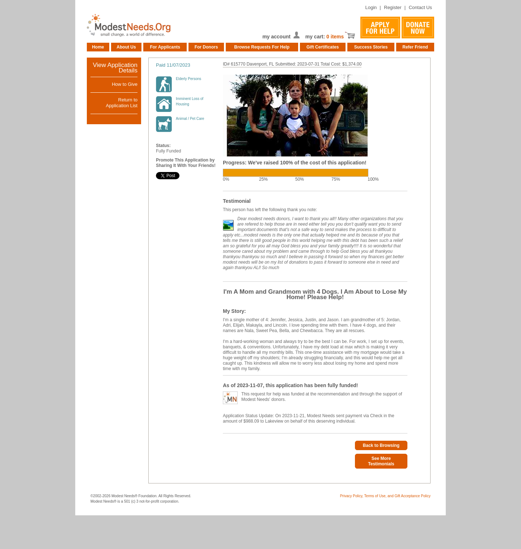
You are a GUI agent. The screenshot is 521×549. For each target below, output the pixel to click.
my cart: (315, 36)
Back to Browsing (381, 445)
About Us (126, 47)
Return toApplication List (121, 102)
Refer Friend (415, 47)
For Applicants (165, 47)
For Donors (206, 47)
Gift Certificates (322, 47)
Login (371, 7)
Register (392, 7)
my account (276, 36)
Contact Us (420, 7)
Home (98, 47)
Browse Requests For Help (261, 47)
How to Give (124, 84)
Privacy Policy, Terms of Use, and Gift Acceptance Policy (385, 496)
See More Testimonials (381, 461)
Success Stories (371, 47)
